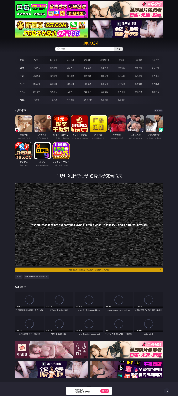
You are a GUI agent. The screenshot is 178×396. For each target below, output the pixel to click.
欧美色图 (70, 84)
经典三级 (121, 76)
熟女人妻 (104, 68)
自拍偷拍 (53, 68)
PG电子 (37, 60)
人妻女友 (70, 92)
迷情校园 (104, 92)
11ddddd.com (89, 43)
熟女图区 (138, 84)
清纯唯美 (121, 84)
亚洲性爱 (36, 76)
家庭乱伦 (53, 92)
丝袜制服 (121, 68)
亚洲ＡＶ (36, 68)
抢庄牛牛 (155, 60)
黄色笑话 (138, 92)
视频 (22, 67)
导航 (22, 99)
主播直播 (138, 68)
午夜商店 (53, 99)
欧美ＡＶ (70, 68)
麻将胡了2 (104, 60)
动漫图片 (87, 84)
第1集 (19, 276)
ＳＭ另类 (155, 68)
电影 (22, 75)
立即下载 (105, 391)
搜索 (118, 49)
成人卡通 (70, 76)
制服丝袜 (104, 76)
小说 (22, 91)
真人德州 (53, 60)
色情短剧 (121, 99)
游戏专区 (87, 60)
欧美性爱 (87, 76)
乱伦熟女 (138, 76)
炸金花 (121, 60)
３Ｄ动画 (87, 68)
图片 (22, 83)
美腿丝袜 (104, 84)
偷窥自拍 (36, 84)
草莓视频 (70, 99)
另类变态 (155, 76)
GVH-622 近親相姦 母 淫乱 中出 (36, 276)
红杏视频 (104, 99)
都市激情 (36, 92)
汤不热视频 (87, 99)
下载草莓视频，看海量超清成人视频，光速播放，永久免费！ (115, 269)
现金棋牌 (138, 60)
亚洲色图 (53, 84)
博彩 (22, 59)
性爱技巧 (155, 92)
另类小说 (121, 92)
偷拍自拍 (53, 76)
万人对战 (70, 60)
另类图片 (155, 84)
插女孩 (36, 99)
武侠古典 (87, 92)
